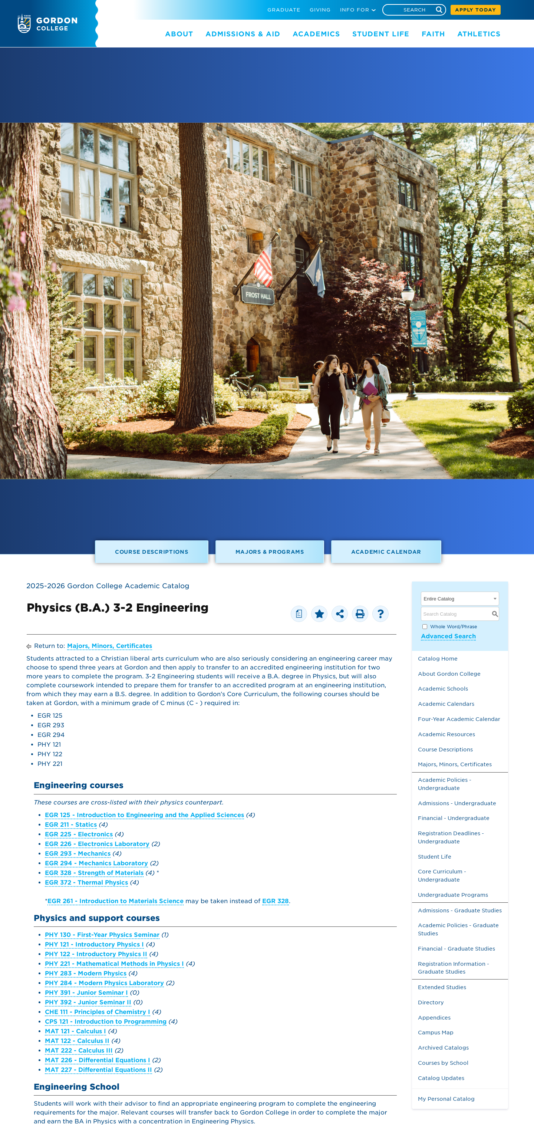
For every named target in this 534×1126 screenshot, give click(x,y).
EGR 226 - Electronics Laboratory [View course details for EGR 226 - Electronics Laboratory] (97, 843)
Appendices (434, 1017)
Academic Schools (443, 688)
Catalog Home (438, 658)
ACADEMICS (316, 34)
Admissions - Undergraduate (457, 803)
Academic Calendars (446, 704)
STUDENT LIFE (380, 34)
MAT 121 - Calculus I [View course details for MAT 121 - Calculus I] (75, 1031)
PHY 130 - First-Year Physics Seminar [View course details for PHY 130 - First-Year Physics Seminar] (102, 934)
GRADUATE (283, 10)
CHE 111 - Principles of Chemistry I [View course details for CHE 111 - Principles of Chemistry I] (97, 1011)
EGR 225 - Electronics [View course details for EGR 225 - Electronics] (79, 834)
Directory (431, 1002)
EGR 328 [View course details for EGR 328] (275, 901)
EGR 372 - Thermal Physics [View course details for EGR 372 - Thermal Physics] (86, 882)
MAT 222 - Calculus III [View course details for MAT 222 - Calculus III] (79, 1050)
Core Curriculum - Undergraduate (442, 875)
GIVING (320, 10)
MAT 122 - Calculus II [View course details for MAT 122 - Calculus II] (77, 1040)
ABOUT (179, 34)
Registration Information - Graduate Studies (453, 968)
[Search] (414, 10)
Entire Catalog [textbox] (439, 599)
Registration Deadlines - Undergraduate (451, 837)
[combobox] (460, 599)
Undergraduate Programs (453, 895)
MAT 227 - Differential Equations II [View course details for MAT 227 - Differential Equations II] (98, 1069)
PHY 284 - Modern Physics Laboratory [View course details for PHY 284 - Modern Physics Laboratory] (104, 983)
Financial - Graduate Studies (456, 948)
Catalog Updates (441, 1078)
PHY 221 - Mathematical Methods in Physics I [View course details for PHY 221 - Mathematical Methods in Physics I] (114, 963)
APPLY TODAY (475, 10)
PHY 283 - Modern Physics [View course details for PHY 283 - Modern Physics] (85, 973)
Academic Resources (446, 734)
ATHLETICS (479, 34)
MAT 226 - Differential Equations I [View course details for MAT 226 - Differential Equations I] (97, 1060)
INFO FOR (354, 10)
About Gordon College (449, 674)
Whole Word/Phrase (453, 626)
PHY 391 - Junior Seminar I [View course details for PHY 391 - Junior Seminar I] (86, 992)
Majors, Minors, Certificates (109, 645)
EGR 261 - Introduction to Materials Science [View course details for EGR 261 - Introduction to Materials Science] (115, 901)
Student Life (434, 856)
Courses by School (443, 1063)
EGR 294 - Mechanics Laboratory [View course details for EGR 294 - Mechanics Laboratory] (96, 863)
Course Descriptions (151, 552)
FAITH (433, 34)
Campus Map (436, 1032)
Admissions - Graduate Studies (460, 910)
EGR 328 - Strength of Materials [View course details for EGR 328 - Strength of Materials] (94, 872)
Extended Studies (442, 987)
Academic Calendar (386, 552)
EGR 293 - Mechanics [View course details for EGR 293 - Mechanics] (78, 853)
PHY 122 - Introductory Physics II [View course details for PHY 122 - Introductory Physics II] (96, 954)
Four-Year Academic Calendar (459, 719)
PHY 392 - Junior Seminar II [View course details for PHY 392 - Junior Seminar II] (88, 1002)
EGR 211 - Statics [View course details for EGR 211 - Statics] (71, 824)
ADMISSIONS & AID (242, 34)
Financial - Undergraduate (454, 818)
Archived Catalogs (443, 1047)
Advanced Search (448, 636)
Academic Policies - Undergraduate (444, 784)
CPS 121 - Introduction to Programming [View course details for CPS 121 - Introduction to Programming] (106, 1021)
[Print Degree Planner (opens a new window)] (299, 614)
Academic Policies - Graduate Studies (458, 929)
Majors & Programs (269, 552)
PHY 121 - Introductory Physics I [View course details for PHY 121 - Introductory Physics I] (94, 944)
